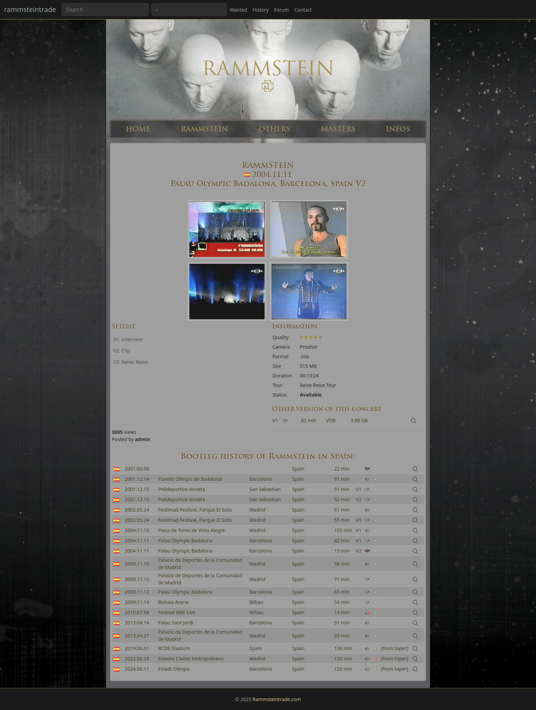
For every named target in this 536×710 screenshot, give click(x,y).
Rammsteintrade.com (277, 699)
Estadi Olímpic (174, 669)
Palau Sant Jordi (175, 622)
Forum (281, 10)
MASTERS (338, 129)
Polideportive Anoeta (181, 489)
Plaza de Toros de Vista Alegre (191, 530)
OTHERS (274, 129)
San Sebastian (265, 489)
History (261, 10)
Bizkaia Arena (173, 602)
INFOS (398, 129)
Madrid (257, 509)
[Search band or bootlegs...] (105, 9)
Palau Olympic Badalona (185, 540)
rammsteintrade (30, 9)
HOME (138, 129)
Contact (303, 10)
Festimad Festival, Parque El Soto (195, 509)
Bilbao (256, 602)
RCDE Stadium (174, 648)
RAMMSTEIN (204, 129)
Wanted (238, 10)
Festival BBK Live (176, 612)
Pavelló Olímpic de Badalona (190, 479)
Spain (298, 468)
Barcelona (260, 479)
